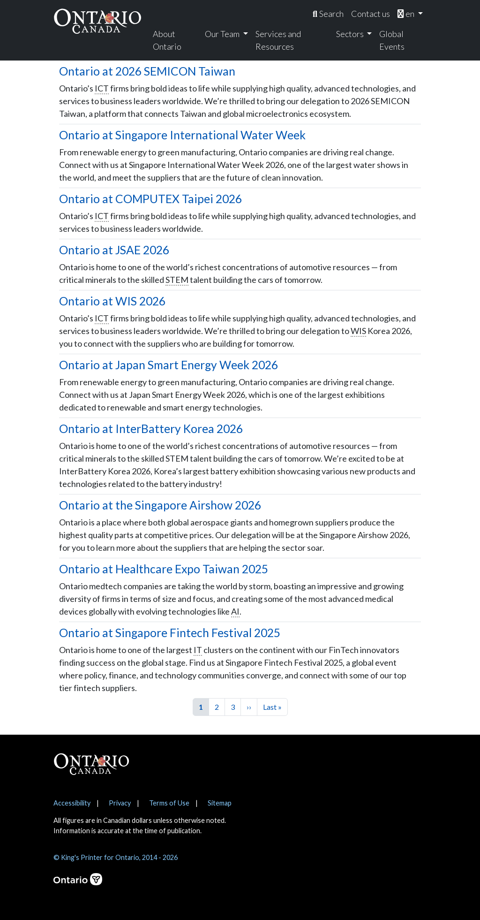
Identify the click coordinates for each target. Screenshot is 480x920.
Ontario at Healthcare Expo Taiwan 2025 (163, 569)
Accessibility (71, 803)
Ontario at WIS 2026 (112, 301)
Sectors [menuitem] (350, 34)
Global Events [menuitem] (392, 40)
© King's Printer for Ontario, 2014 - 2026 (115, 857)
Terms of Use (169, 803)
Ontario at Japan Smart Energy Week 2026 (168, 365)
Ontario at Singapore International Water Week (182, 135)
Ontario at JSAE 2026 (114, 250)
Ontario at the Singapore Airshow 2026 (160, 505)
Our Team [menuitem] (223, 34)
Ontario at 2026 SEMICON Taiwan (147, 71)
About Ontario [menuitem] (167, 40)
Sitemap (220, 803)
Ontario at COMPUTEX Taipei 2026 (150, 198)
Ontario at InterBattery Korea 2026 (151, 428)
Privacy (120, 803)
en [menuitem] (407, 13)
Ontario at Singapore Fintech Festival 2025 (169, 632)
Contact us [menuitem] (370, 13)
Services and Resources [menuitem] (278, 40)
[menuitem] (328, 14)
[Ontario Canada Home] (97, 21)
